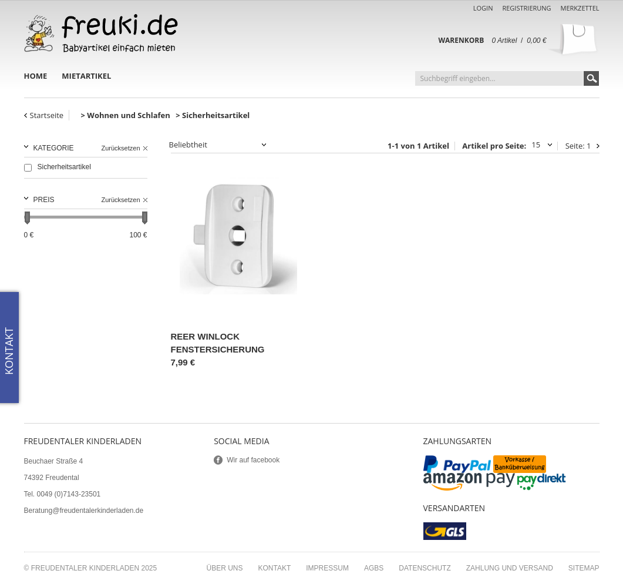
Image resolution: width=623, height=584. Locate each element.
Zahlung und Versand (509, 568)
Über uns (224, 568)
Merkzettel (580, 8)
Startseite (47, 115)
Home (36, 76)
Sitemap (584, 568)
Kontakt (274, 568)
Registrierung (526, 8)
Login (483, 8)
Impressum (327, 568)
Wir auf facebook (253, 460)
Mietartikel (86, 76)
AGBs (373, 568)
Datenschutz (424, 568)
